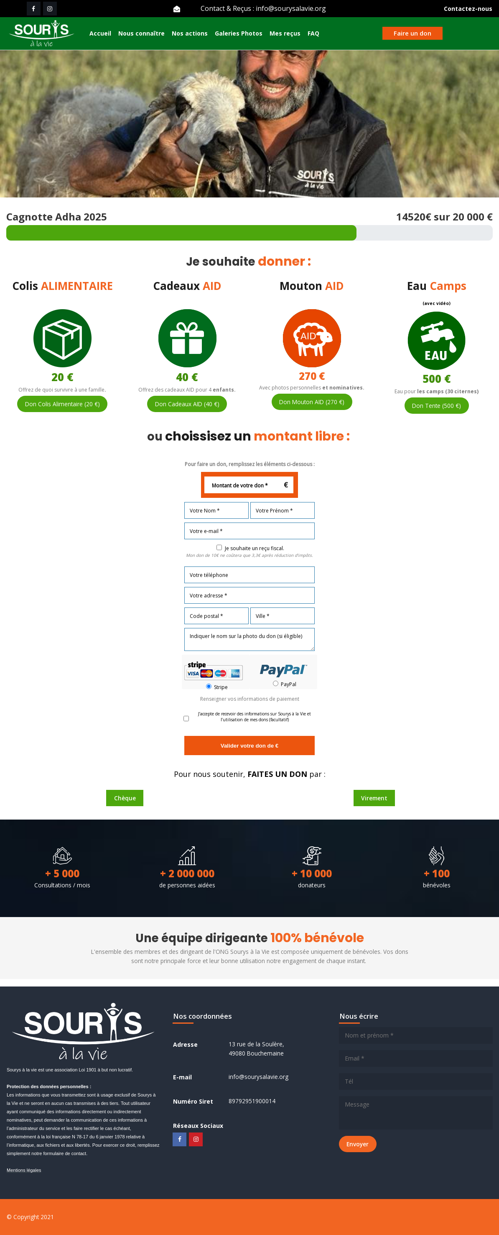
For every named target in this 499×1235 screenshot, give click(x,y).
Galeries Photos (238, 34)
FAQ (313, 34)
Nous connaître (141, 34)
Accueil (100, 34)
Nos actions (190, 34)
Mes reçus (285, 34)
